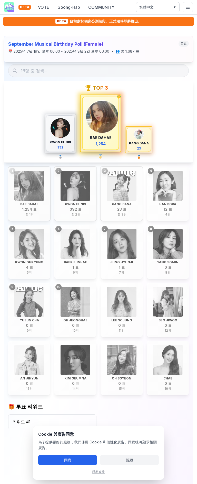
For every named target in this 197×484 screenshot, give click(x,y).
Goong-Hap (68, 7)
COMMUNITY (101, 7)
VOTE (43, 7)
